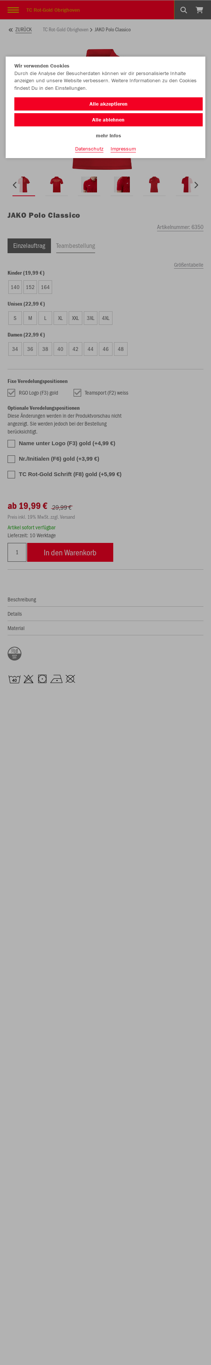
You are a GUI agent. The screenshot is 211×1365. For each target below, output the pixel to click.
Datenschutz (89, 148)
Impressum (123, 148)
